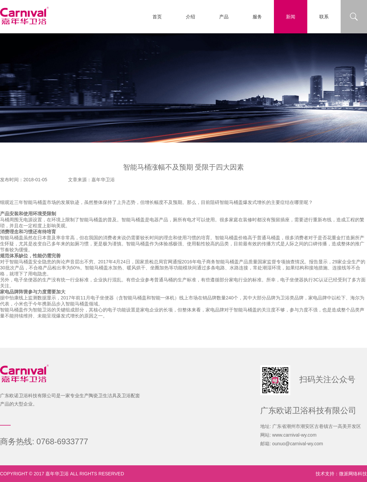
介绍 (190, 16)
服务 (257, 16)
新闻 (290, 16)
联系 (324, 16)
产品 (224, 16)
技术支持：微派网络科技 (341, 473)
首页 (157, 16)
